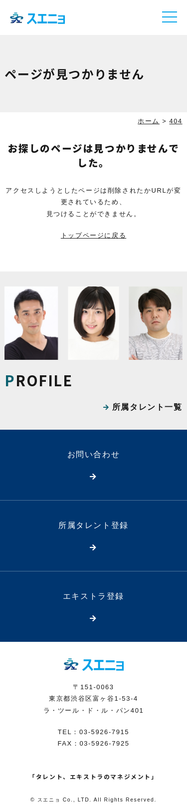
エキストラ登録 (93, 596)
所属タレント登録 (93, 525)
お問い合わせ (93, 454)
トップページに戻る (93, 235)
